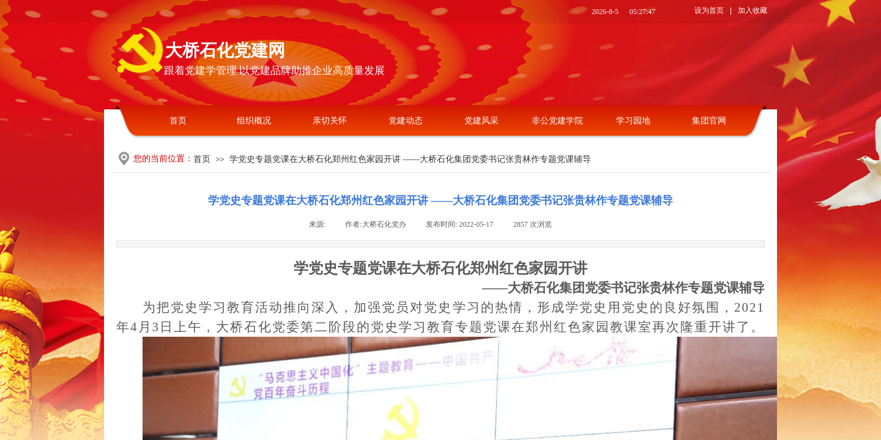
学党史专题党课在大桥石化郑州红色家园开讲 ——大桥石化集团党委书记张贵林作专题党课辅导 (410, 159)
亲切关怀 (330, 120)
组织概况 (254, 120)
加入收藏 (752, 10)
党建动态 (405, 120)
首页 (178, 120)
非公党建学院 (557, 120)
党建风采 (481, 120)
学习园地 (633, 120)
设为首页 (709, 10)
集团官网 (709, 120)
